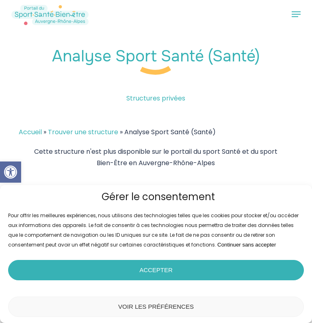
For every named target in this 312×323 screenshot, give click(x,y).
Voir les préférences (156, 306)
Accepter (156, 269)
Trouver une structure (83, 132)
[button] (10, 172)
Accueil (30, 132)
